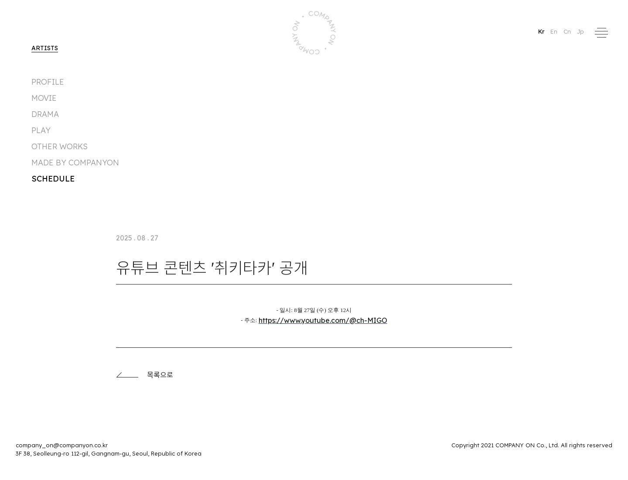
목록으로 (144, 377)
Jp (580, 31)
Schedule (53, 179)
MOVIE (44, 98)
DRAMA (45, 114)
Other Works (59, 146)
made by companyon (75, 163)
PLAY (41, 130)
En (554, 31)
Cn (568, 31)
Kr (542, 31)
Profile (47, 82)
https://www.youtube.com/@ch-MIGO (323, 322)
